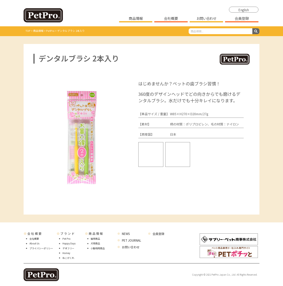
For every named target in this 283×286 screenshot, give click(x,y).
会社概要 (171, 18)
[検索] (255, 31)
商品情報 (136, 18)
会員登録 (242, 18)
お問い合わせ (206, 18)
